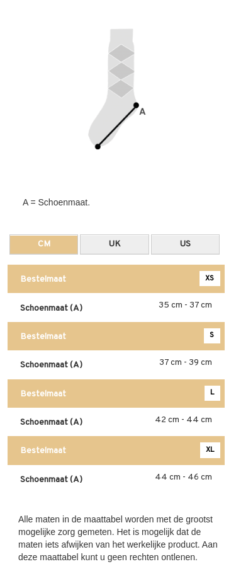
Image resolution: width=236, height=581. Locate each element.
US (185, 244)
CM (44, 244)
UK (115, 244)
